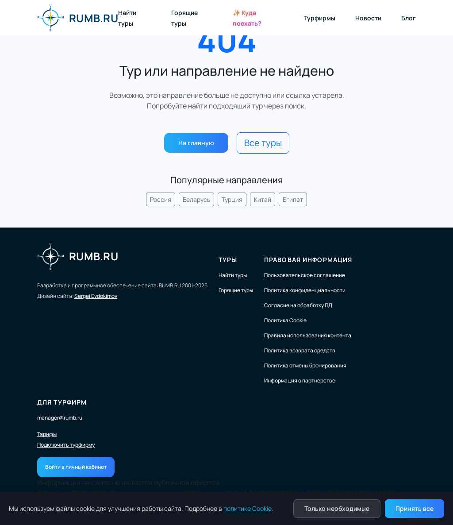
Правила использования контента (307, 335)
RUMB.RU (77, 17)
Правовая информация (308, 259)
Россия (160, 199)
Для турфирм (62, 402)
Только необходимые (336, 508)
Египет (293, 199)
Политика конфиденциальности (305, 290)
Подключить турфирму (66, 445)
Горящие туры (236, 290)
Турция (232, 199)
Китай (262, 199)
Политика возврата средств (299, 350)
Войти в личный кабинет (76, 467)
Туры (228, 259)
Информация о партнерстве (299, 380)
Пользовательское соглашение (304, 275)
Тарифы (47, 434)
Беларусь (196, 199)
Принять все (414, 508)
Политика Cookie (285, 320)
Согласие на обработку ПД (298, 305)
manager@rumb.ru (59, 417)
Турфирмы (319, 18)
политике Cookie (247, 508)
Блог (408, 18)
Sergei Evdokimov (95, 296)
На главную (196, 143)
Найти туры (233, 275)
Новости (368, 18)
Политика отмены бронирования (305, 365)
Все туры (263, 143)
